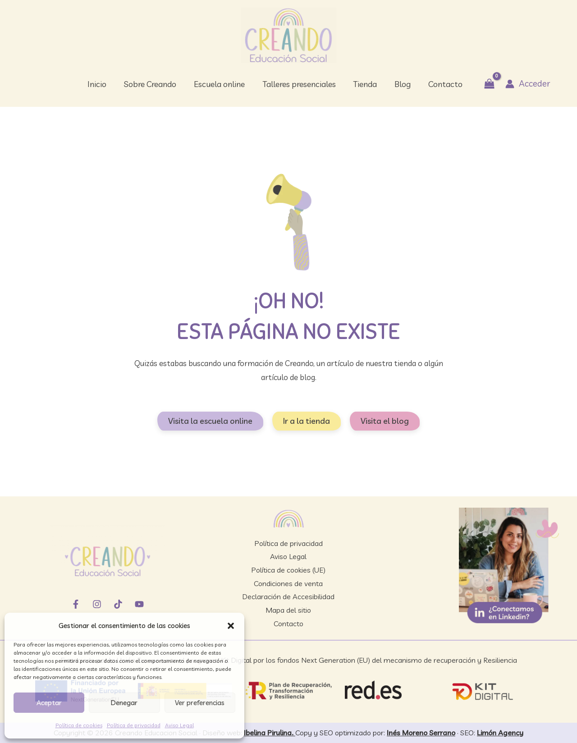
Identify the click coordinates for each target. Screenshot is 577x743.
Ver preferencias (199, 702)
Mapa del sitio (288, 610)
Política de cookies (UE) (288, 569)
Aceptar (49, 702)
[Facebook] (75, 604)
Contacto (288, 623)
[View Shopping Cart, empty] (485, 84)
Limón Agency (500, 732)
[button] (230, 625)
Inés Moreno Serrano (421, 732)
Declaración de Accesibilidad (288, 596)
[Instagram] (96, 604)
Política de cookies (78, 725)
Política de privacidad (133, 725)
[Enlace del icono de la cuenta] (523, 84)
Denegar (124, 702)
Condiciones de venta (288, 583)
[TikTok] (118, 604)
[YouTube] (139, 604)
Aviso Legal (179, 725)
